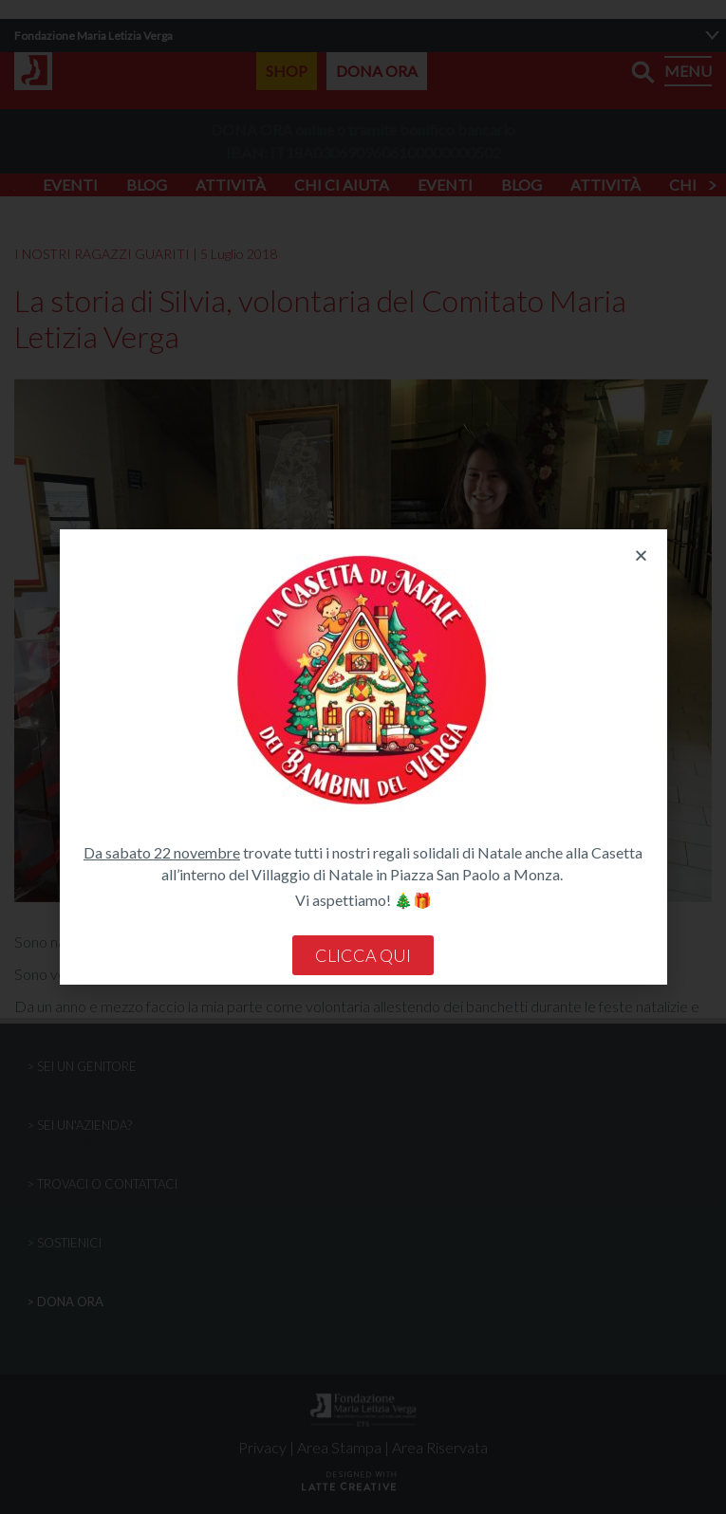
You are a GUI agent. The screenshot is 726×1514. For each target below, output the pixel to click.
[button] (641, 555)
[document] (363, 757)
